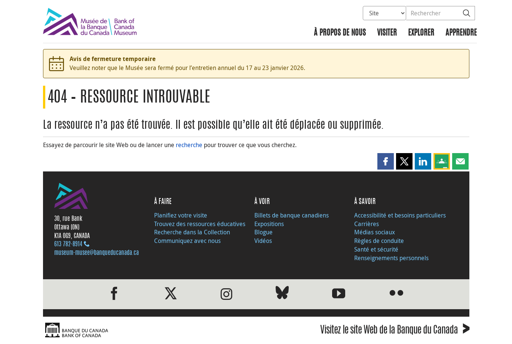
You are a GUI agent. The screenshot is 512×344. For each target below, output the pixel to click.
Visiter (387, 33)
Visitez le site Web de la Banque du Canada (394, 331)
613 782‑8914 (68, 244)
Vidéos (263, 241)
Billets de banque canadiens (291, 215)
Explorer (421, 33)
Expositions (269, 224)
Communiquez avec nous (187, 241)
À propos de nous (340, 33)
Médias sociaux (374, 232)
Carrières (366, 224)
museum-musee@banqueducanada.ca (96, 253)
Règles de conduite (379, 241)
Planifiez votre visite (180, 215)
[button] (385, 161)
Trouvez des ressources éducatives (199, 224)
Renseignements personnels (391, 258)
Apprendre (461, 33)
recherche (189, 145)
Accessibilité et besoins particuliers (400, 215)
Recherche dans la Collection (192, 232)
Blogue (263, 232)
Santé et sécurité (376, 249)
